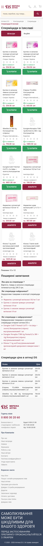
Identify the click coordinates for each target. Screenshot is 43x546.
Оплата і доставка (8, 496)
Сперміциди (31, 21)
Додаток (4, 490)
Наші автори (5, 453)
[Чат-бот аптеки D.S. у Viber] (21, 527)
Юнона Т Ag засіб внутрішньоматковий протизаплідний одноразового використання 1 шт (21, 346)
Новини (4, 444)
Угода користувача (8, 462)
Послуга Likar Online (8, 499)
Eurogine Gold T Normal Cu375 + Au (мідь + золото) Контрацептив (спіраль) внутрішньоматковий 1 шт (20, 328)
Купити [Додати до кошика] (11, 72)
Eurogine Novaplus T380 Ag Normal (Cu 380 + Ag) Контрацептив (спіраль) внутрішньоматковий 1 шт (21, 337)
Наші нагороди (6, 441)
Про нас (4, 438)
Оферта (4, 465)
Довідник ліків (6, 502)
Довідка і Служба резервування (13, 487)
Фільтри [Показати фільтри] (11, 33)
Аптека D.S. (5, 21)
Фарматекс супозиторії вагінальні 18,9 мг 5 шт (22, 300)
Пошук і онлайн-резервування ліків (14, 479)
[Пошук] (38, 14)
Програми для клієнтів (9, 484)
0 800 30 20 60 (10, 417)
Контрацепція (18, 21)
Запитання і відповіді (9, 493)
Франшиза (5, 447)
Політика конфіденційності (11, 459)
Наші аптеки (5, 481)
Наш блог (4, 476)
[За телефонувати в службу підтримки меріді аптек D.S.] (29, 7)
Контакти (4, 456)
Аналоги (32, 187)
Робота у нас (6, 450)
